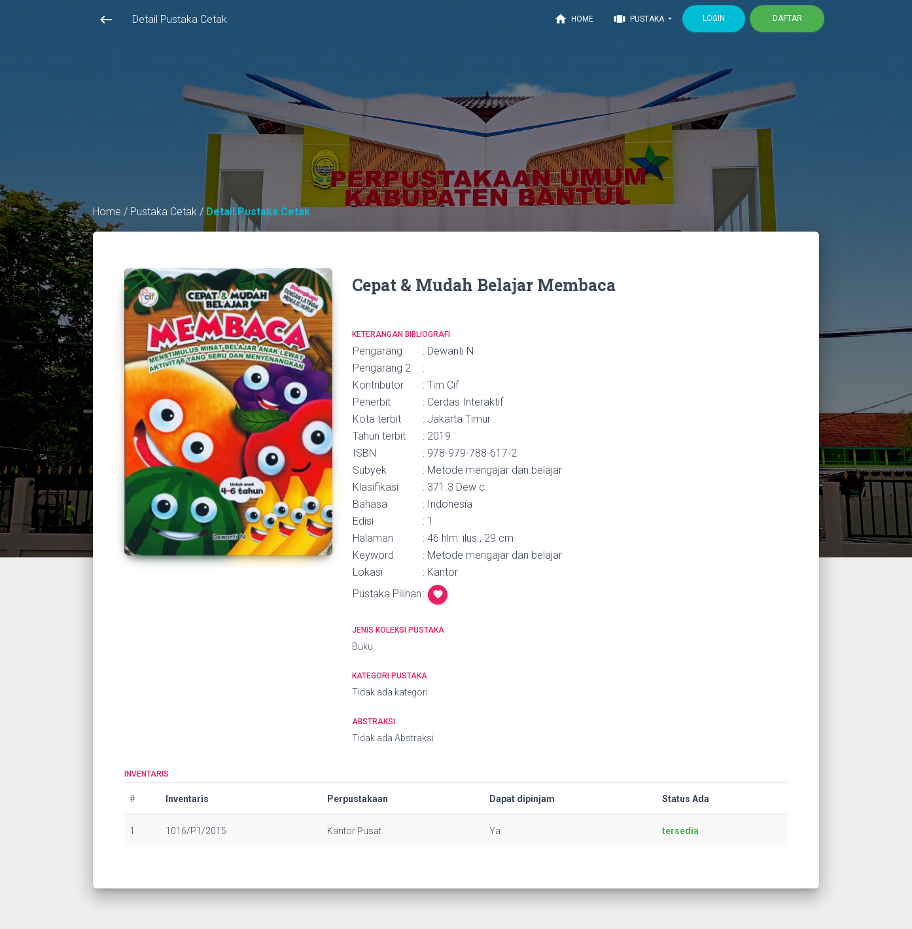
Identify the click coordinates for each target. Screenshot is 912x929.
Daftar (787, 18)
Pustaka (639, 19)
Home (573, 19)
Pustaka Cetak (165, 211)
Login (714, 18)
